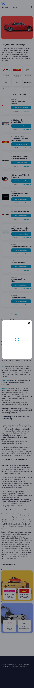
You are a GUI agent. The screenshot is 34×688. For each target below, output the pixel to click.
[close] (29, 323)
